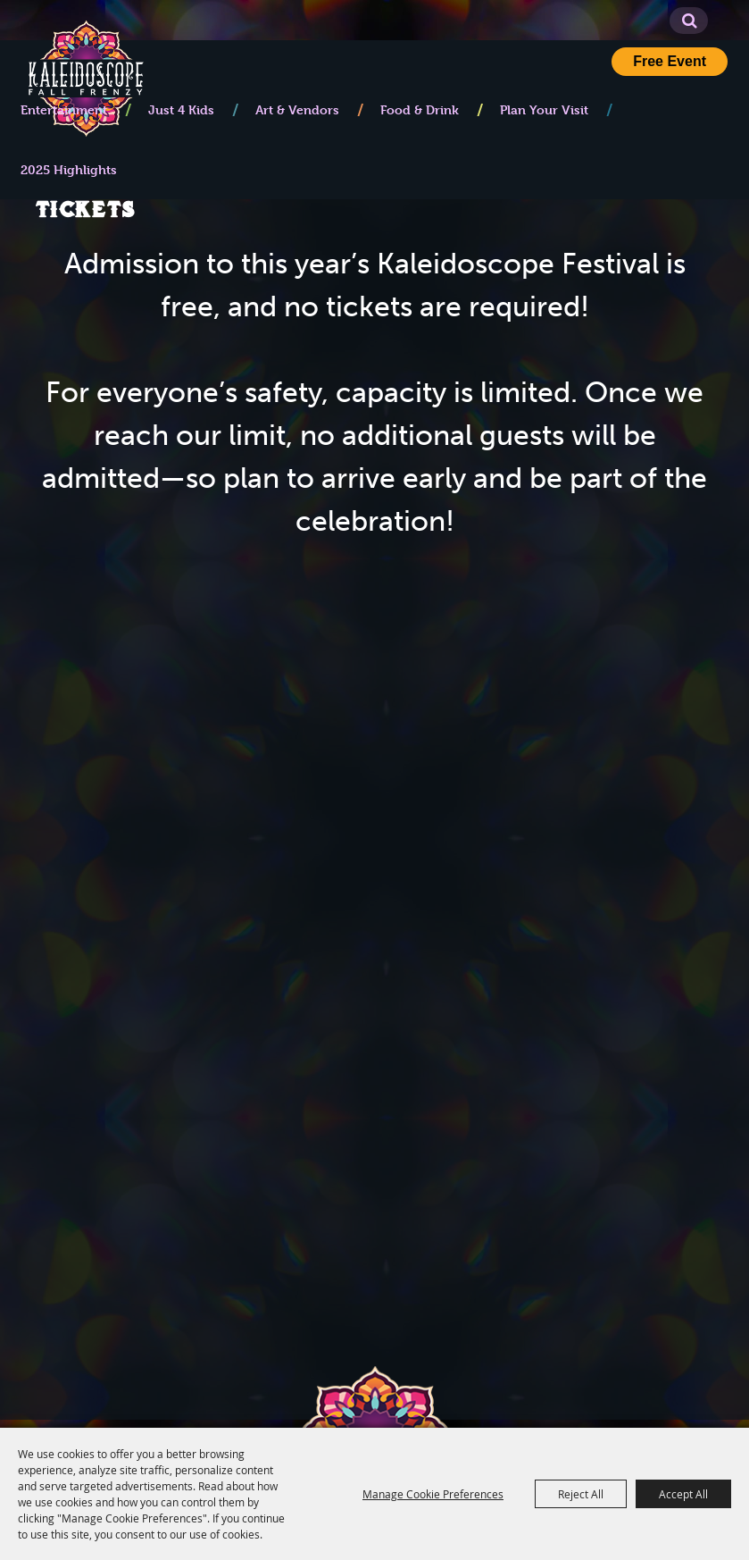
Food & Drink (419, 109)
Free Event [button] (669, 61)
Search (689, 20)
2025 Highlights (69, 169)
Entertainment (64, 109)
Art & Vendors (297, 109)
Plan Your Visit (544, 109)
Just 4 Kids (181, 109)
